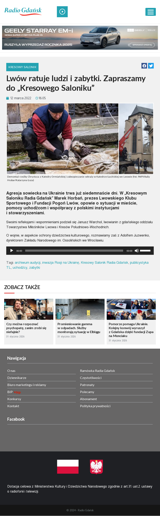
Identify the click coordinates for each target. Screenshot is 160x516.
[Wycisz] (137, 251)
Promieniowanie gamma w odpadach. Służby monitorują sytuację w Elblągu (79, 328)
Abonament (88, 399)
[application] (80, 250)
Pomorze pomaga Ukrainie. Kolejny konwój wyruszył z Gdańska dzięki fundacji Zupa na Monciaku (131, 330)
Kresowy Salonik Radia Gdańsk (104, 263)
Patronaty (87, 385)
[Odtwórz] (12, 251)
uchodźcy (20, 268)
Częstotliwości (90, 378)
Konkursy (14, 399)
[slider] (74, 251)
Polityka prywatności (95, 406)
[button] (144, 66)
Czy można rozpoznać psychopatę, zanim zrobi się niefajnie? (26, 328)
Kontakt (13, 406)
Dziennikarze (16, 378)
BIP (10, 392)
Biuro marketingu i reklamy (26, 385)
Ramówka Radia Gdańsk (97, 371)
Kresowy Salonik (22, 67)
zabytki (34, 268)
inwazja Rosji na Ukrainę (60, 263)
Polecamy (87, 392)
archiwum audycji (28, 263)
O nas (11, 371)
